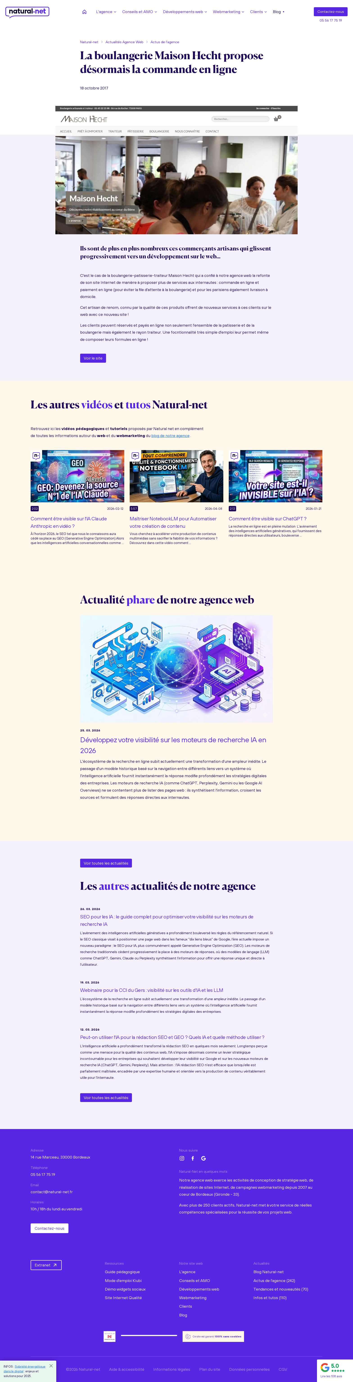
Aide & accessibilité (126, 1369)
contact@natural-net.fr (52, 1191)
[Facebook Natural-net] (192, 1158)
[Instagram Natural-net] (182, 1158)
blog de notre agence (170, 435)
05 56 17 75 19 (331, 20)
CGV (283, 1369)
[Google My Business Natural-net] (203, 1158)
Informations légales (171, 1369)
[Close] (51, 1366)
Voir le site (93, 358)
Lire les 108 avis (331, 1376)
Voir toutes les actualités (106, 863)
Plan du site (209, 1369)
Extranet (46, 1265)
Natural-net (89, 42)
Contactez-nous (49, 1228)
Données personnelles (249, 1369)
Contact (330, 11)
